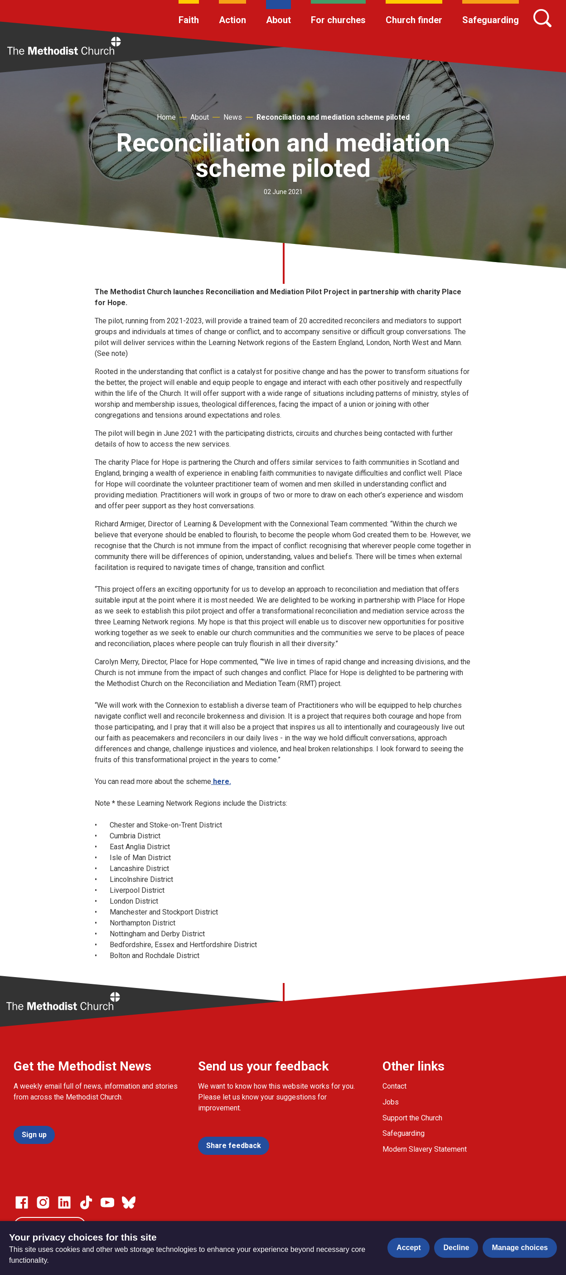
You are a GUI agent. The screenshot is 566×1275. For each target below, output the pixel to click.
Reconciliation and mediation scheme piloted (333, 117)
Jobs (390, 1102)
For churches (338, 20)
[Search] (542, 18)
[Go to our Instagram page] (43, 1202)
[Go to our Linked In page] (64, 1202)
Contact (394, 1086)
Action (232, 20)
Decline (456, 1247)
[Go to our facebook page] (22, 1202)
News (232, 117)
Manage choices (520, 1247)
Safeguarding (490, 20)
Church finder (414, 20)
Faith (189, 20)
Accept (409, 1247)
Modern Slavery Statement (424, 1149)
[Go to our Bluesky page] (129, 1202)
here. (221, 781)
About (278, 20)
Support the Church (412, 1118)
